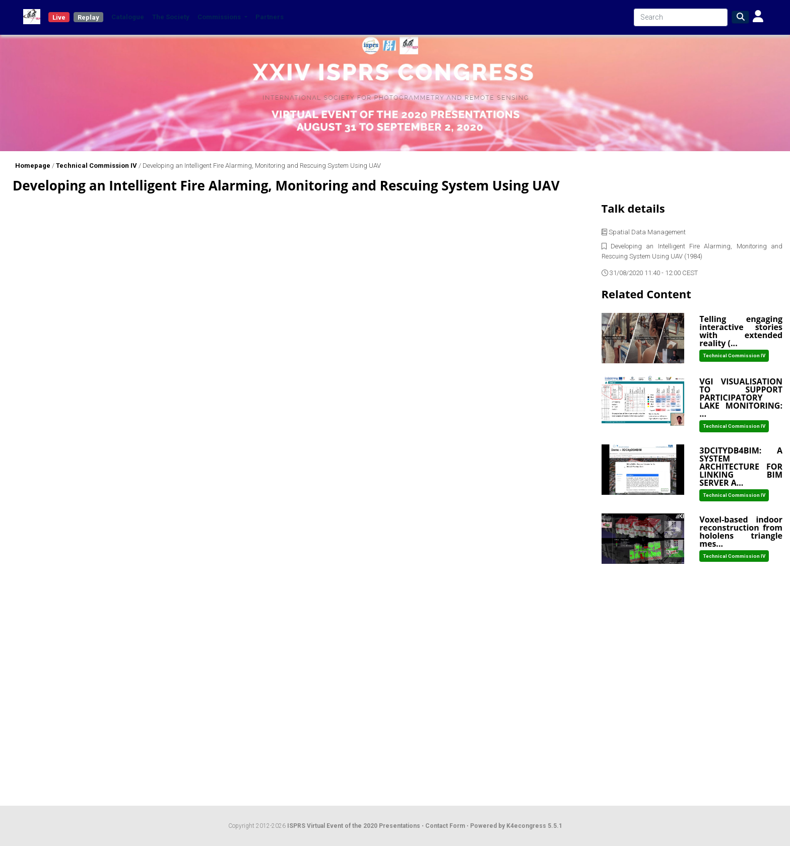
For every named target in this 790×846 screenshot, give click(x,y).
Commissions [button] (220, 17)
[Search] (681, 17)
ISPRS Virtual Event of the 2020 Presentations (353, 825)
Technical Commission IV (96, 165)
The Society (170, 17)
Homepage (32, 165)
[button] (758, 17)
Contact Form (446, 825)
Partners (269, 17)
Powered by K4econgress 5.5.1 (516, 825)
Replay (88, 17)
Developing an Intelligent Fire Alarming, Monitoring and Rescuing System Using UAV (262, 165)
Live (58, 17)
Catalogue (127, 17)
